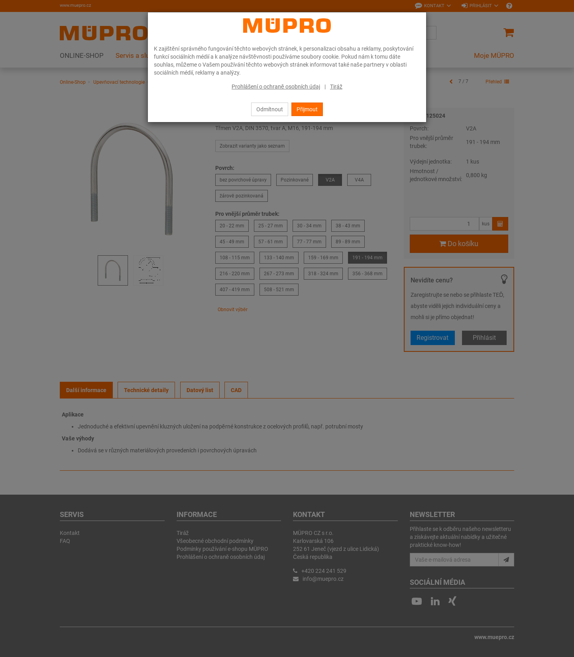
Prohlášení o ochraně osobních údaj (276, 86)
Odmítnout (269, 109)
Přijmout (307, 109)
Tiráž (336, 86)
